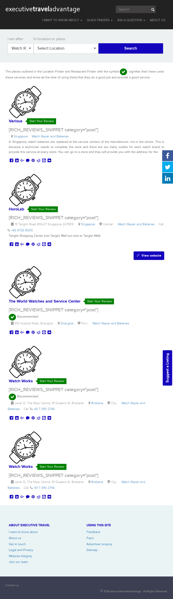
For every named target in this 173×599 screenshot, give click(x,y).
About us (15, 538)
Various (16, 121)
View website (149, 255)
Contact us (12, 585)
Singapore (22, 136)
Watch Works (21, 381)
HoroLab (16, 209)
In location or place (49, 39)
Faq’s (90, 538)
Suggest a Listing (167, 368)
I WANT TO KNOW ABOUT (62, 20)
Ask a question (131, 20)
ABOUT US (157, 20)
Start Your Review (41, 121)
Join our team (18, 562)
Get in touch (17, 544)
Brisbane (98, 403)
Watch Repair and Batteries (22, 48)
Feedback (93, 532)
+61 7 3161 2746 (44, 409)
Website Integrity (20, 556)
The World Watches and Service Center (44, 301)
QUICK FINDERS (100, 20)
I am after (15, 39)
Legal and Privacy (21, 550)
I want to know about (23, 532)
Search (130, 48)
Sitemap (92, 550)
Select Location (66, 48)
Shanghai (68, 323)
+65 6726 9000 (22, 230)
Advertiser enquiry (99, 544)
